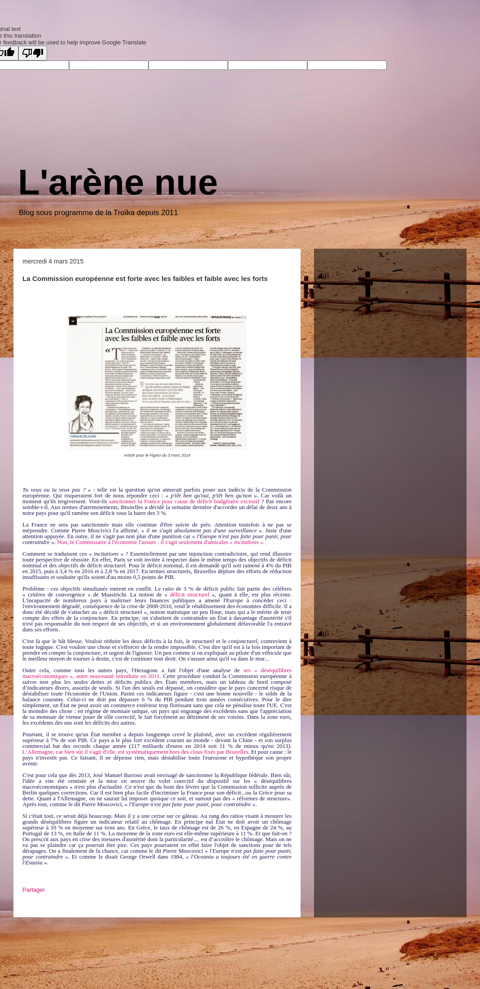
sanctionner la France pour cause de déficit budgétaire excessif (184, 501)
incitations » (248, 542)
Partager (33, 889)
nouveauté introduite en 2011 (124, 676)
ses (247, 670)
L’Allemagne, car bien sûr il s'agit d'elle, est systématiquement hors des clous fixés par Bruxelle (134, 751)
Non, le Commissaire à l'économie (98, 542)
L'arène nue (118, 182)
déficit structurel (189, 594)
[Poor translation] (32, 53)
